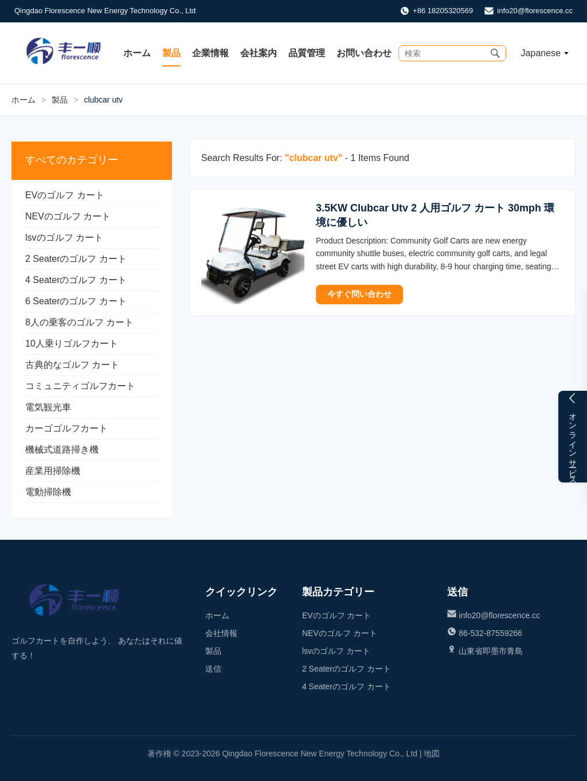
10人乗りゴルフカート (71, 343)
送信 (213, 668)
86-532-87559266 (490, 633)
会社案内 (258, 53)
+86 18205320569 (443, 10)
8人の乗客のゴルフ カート (79, 322)
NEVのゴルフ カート (68, 216)
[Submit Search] (495, 53)
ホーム (137, 53)
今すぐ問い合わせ (359, 294)
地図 (432, 753)
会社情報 (221, 633)
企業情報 (210, 53)
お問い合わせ (364, 53)
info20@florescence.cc (535, 10)
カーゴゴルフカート (66, 428)
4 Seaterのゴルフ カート (76, 280)
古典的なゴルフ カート (72, 365)
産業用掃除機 (52, 471)
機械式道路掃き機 (62, 449)
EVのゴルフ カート (64, 195)
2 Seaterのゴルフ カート (76, 259)
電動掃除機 (48, 492)
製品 (171, 53)
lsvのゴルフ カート (64, 237)
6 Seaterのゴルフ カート (76, 301)
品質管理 (306, 53)
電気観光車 (48, 407)
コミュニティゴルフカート (80, 386)
